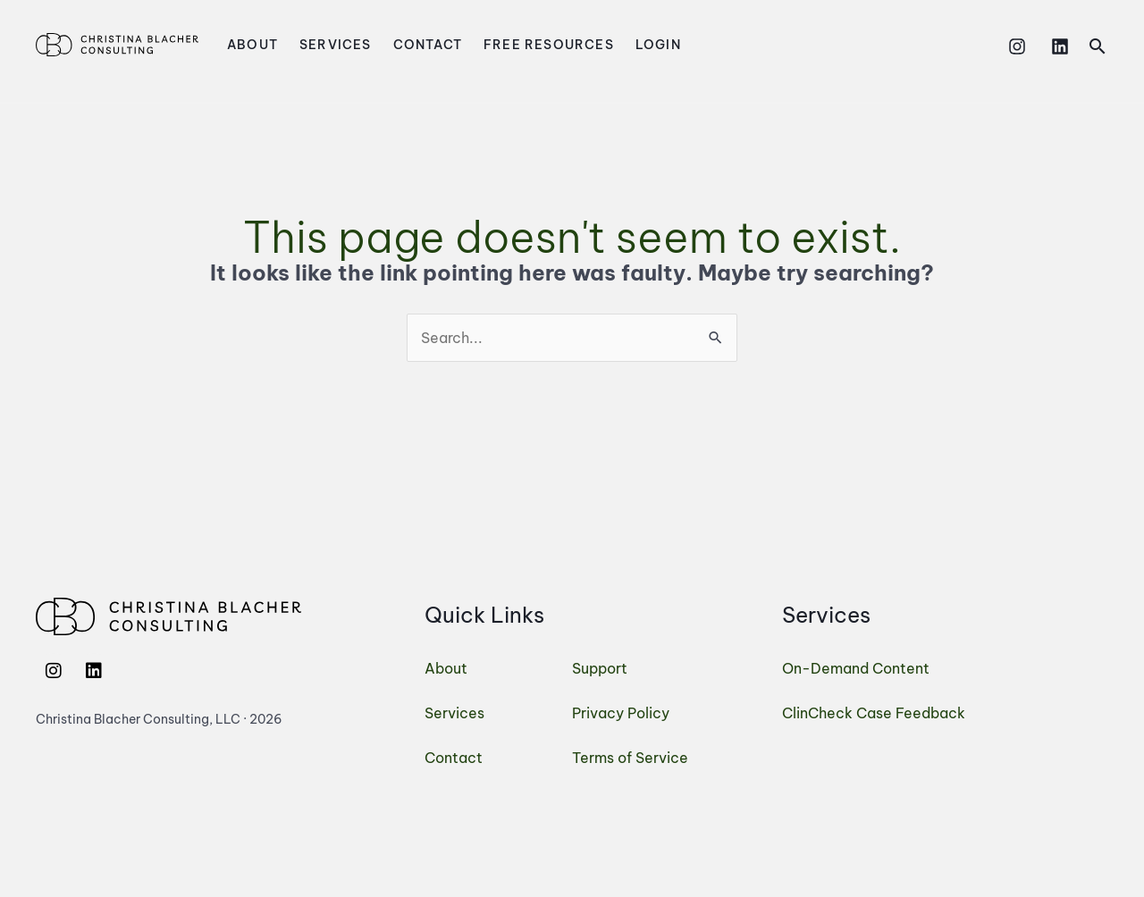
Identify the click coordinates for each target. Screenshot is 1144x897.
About (252, 45)
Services (335, 45)
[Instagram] (1017, 46)
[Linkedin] (1060, 46)
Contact (427, 45)
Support (599, 668)
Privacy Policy (620, 713)
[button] (1097, 46)
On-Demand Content (856, 668)
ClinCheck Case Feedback (873, 713)
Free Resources (549, 45)
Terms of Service (630, 758)
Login (658, 45)
